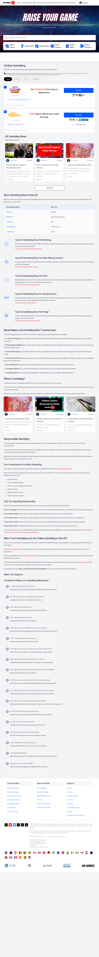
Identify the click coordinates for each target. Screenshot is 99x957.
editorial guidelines (29, 556)
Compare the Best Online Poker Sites (28, 321)
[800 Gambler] (88, 865)
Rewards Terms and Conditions (75, 815)
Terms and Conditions (37, 836)
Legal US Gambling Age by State (79, 165)
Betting (17, 79)
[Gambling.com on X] (6, 836)
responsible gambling (64, 469)
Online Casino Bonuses (14, 800)
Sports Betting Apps (42, 792)
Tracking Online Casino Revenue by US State (49, 420)
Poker (26, 79)
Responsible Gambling (73, 807)
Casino (8, 79)
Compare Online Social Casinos (26, 303)
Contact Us (70, 800)
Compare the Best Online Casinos (26, 267)
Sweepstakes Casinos (13, 804)
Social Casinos (11, 807)
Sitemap (69, 811)
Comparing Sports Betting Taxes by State (80, 420)
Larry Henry (13, 160)
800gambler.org (32, 532)
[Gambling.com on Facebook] (14, 836)
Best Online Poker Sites (43, 807)
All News (49, 188)
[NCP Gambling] (10, 865)
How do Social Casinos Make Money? (47, 166)
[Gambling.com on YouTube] (10, 836)
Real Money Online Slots (14, 796)
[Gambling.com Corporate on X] (26, 836)
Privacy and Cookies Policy (56, 836)
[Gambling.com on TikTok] (22, 836)
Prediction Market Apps (43, 804)
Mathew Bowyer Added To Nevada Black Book (16, 166)
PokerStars (10, 232)
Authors (69, 792)
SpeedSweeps (11, 227)
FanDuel (9, 212)
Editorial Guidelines (72, 796)
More (59, 75)
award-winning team (14, 549)
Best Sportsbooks (42, 788)
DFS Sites (39, 800)
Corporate (70, 804)
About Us (69, 788)
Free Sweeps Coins (12, 811)
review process (84, 562)
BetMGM (9, 217)
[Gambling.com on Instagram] (18, 836)
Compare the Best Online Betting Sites (28, 249)
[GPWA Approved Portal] (66, 865)
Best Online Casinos (13, 788)
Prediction (36, 79)
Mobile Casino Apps (12, 792)
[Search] (49, 37)
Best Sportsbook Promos (44, 796)
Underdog (9, 222)
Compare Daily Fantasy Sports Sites (27, 285)
